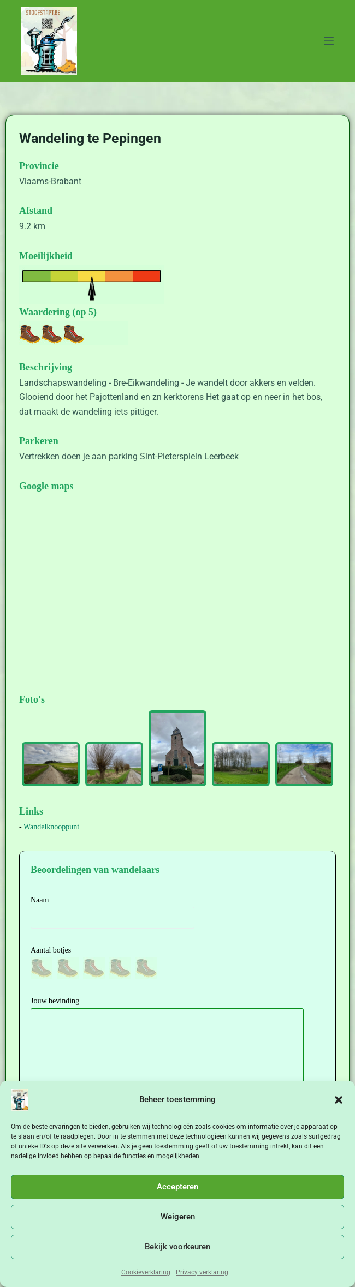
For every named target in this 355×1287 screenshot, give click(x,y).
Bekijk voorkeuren (177, 1247)
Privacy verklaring (202, 1272)
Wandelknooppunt (51, 827)
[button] (338, 1099)
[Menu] (329, 41)
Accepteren (177, 1187)
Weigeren (178, 1217)
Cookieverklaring (145, 1272)
